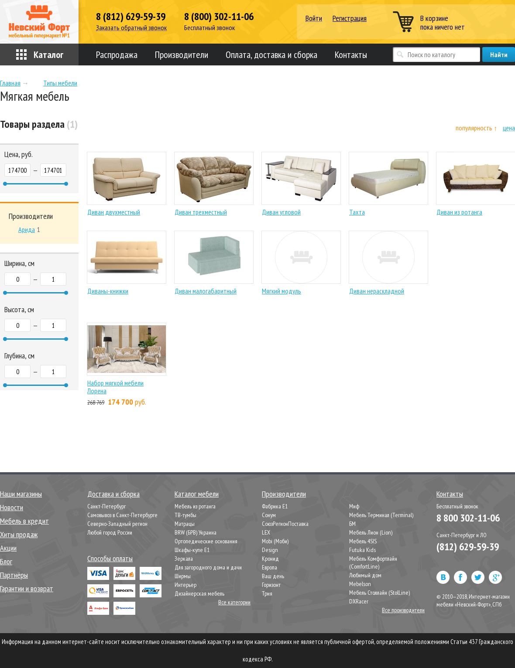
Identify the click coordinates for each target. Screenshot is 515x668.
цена (509, 128)
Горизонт (271, 585)
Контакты (351, 54)
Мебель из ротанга (195, 506)
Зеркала (184, 558)
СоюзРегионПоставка (285, 524)
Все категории (234, 602)
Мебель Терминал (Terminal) (381, 515)
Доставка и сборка (113, 494)
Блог (6, 561)
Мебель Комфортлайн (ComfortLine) (373, 562)
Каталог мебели (197, 494)
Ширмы (183, 576)
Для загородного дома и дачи (208, 567)
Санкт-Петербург (106, 506)
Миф (354, 506)
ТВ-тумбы (185, 515)
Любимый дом (365, 575)
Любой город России (109, 532)
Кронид (270, 558)
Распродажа (116, 54)
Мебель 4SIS (363, 541)
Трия (267, 593)
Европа (269, 567)
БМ (352, 524)
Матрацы (185, 524)
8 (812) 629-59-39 (130, 17)
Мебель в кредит (24, 521)
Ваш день (273, 576)
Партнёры (14, 575)
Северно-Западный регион (117, 524)
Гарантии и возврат (26, 588)
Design (270, 550)
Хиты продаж (19, 534)
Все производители (403, 610)
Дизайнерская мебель (199, 593)
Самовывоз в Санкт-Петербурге (122, 515)
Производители (181, 54)
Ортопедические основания (206, 541)
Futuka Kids (362, 550)
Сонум (269, 515)
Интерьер (185, 585)
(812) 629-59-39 (467, 546)
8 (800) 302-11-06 (219, 17)
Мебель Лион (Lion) (370, 532)
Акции (8, 548)
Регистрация (350, 18)
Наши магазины (21, 494)
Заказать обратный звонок (131, 27)
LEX (266, 532)
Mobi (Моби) (275, 541)
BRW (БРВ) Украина (195, 532)
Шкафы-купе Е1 (192, 550)
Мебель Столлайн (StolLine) (379, 592)
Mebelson (360, 584)
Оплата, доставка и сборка (271, 54)
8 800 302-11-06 (468, 518)
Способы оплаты (110, 558)
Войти (314, 18)
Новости (11, 507)
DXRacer (358, 601)
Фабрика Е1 (275, 506)
